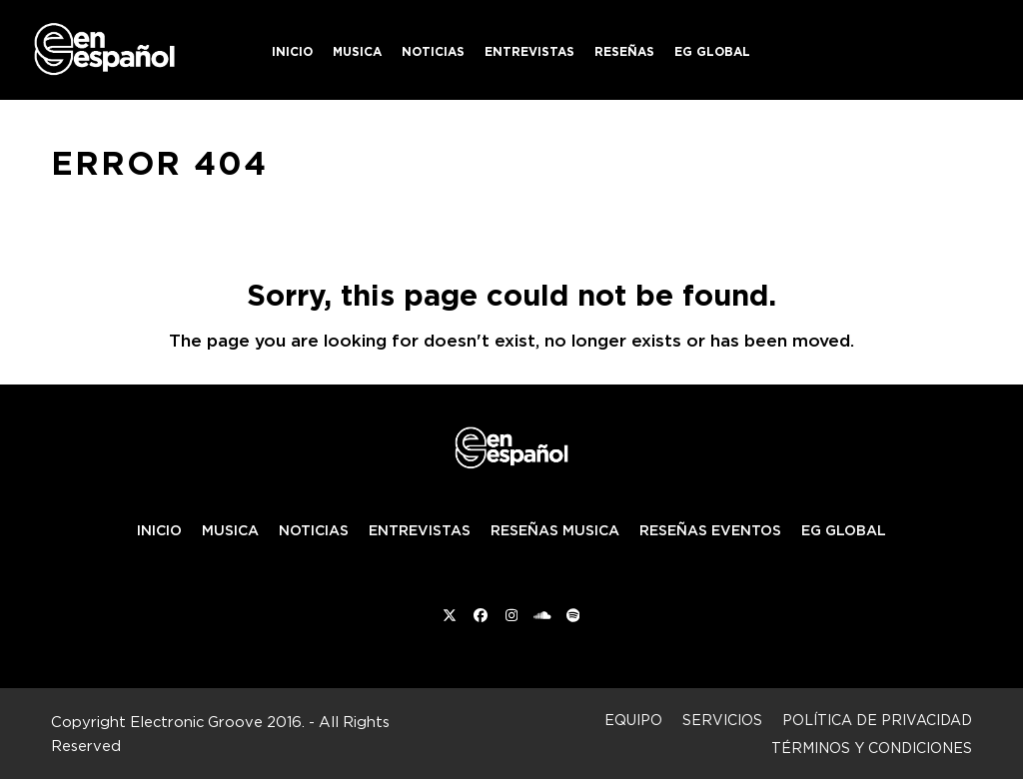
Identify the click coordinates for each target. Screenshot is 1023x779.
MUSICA (230, 530)
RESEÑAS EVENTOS (710, 530)
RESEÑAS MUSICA (555, 530)
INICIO (159, 530)
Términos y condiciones (871, 747)
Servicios (722, 719)
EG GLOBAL (843, 530)
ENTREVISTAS (420, 530)
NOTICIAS (314, 530)
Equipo (633, 719)
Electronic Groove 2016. (217, 721)
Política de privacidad (877, 719)
